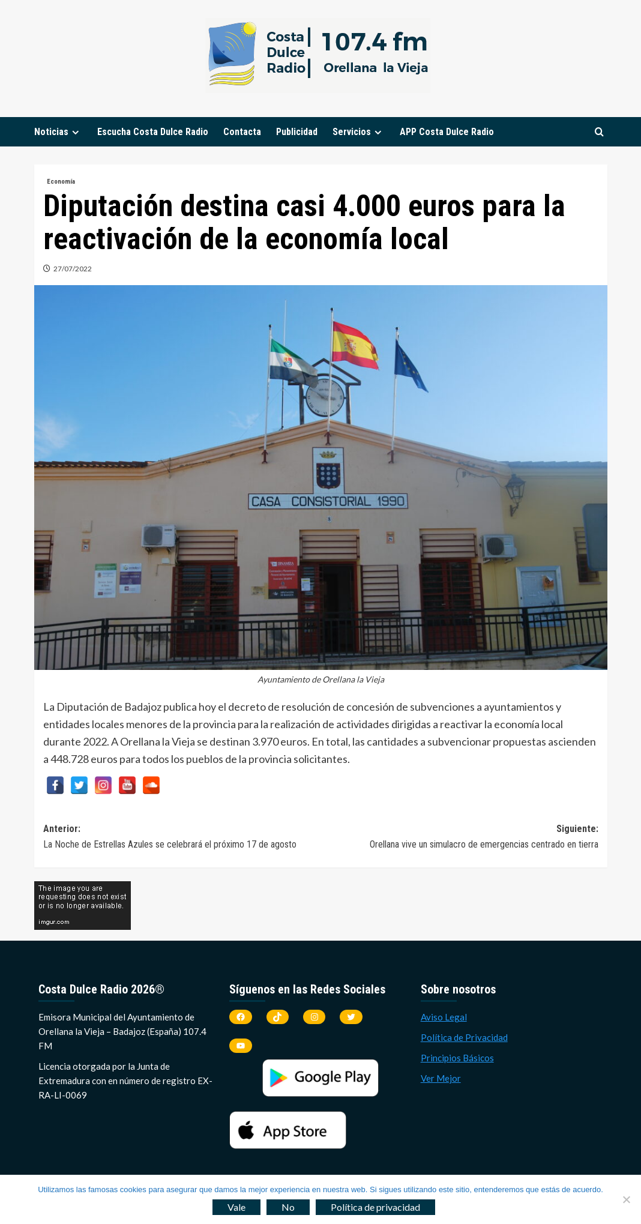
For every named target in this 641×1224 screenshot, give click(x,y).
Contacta (242, 131)
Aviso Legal (444, 1016)
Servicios (359, 131)
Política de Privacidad (464, 1037)
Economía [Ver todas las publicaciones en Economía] (61, 181)
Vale (236, 1207)
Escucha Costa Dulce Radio (152, 131)
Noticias (58, 131)
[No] (626, 1199)
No (288, 1207)
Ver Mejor (441, 1078)
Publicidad (296, 131)
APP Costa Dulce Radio (447, 131)
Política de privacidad (375, 1207)
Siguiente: (459, 837)
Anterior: (182, 837)
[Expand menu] (75, 132)
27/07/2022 (72, 268)
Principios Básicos (457, 1057)
